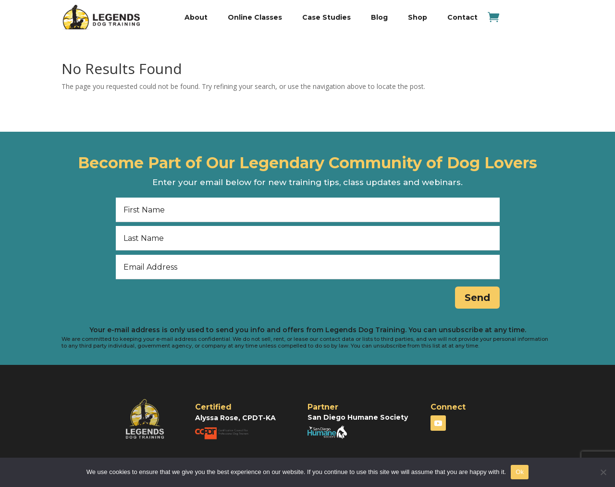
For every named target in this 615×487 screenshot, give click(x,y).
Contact (462, 17)
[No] (603, 472)
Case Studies (326, 17)
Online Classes (255, 17)
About (196, 17)
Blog (379, 17)
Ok (520, 471)
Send (474, 298)
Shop (417, 17)
